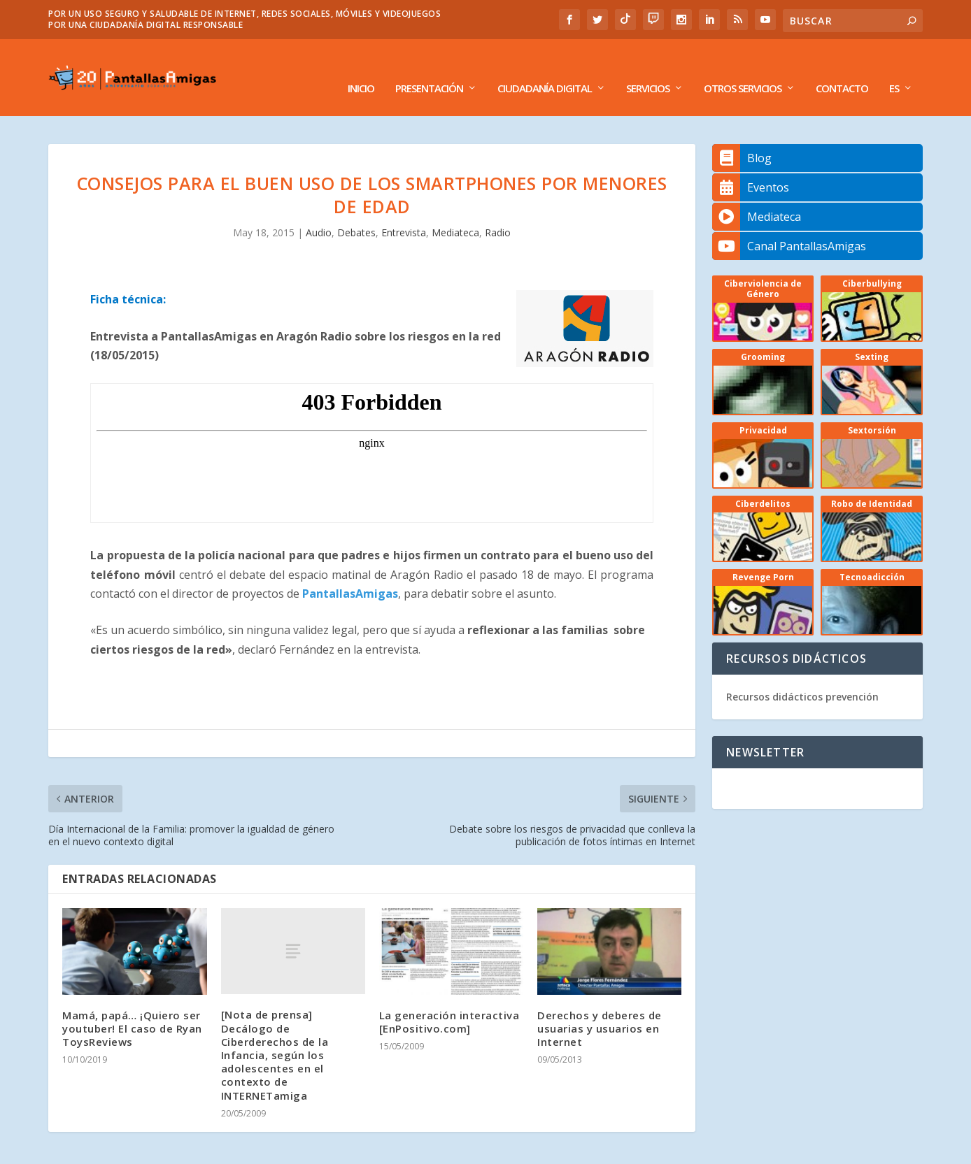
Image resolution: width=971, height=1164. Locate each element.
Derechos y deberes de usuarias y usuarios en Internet (599, 1007)
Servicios (647, 68)
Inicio (361, 68)
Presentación (429, 68)
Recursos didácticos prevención (802, 675)
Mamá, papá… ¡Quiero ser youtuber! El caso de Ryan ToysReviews (132, 1007)
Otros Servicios (742, 68)
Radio (498, 211)
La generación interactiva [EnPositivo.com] (449, 1000)
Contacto (842, 68)
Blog (742, 137)
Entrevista (403, 211)
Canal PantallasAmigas (789, 225)
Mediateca (455, 211)
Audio (319, 211)
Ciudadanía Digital (544, 68)
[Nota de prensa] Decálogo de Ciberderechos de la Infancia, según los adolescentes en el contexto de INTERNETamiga (275, 1033)
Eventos (750, 166)
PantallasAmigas (350, 572)
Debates (356, 211)
